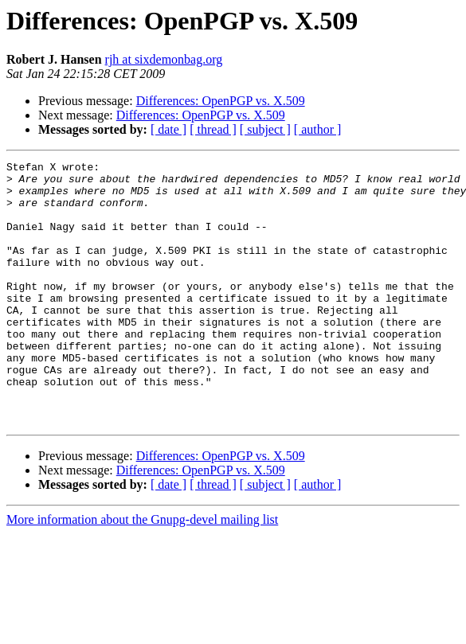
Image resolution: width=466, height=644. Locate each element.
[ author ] (318, 129)
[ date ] (168, 129)
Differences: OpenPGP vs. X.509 (220, 100)
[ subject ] (265, 129)
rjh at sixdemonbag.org (164, 59)
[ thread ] (213, 129)
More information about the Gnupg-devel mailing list (142, 572)
